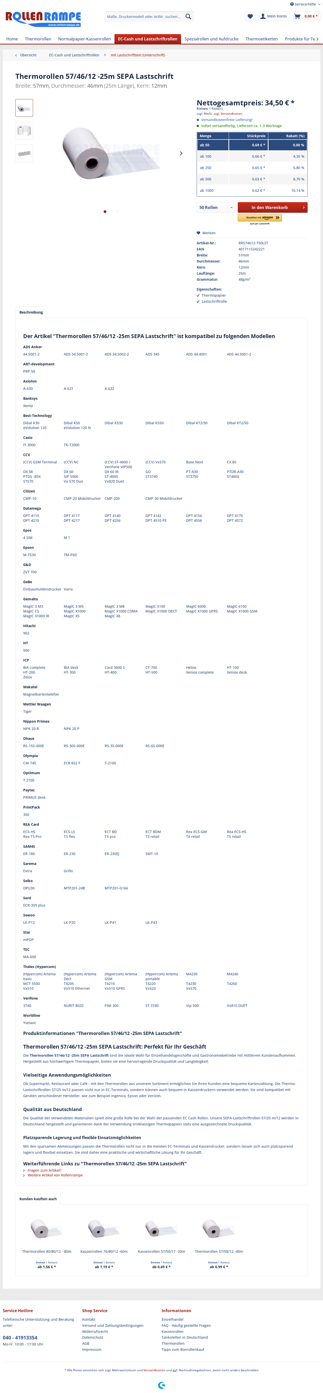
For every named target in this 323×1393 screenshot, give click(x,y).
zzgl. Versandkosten (228, 113)
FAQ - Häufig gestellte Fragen (186, 1325)
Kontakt (88, 1319)
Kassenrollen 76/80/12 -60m (104, 1251)
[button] (260, 219)
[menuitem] (149, 16)
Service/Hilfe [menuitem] (303, 4)
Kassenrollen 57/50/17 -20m (161, 1251)
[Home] (12, 39)
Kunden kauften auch (38, 1198)
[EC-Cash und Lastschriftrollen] (147, 39)
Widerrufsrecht (95, 1331)
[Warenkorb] (306, 16)
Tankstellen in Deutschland (185, 1337)
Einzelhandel (173, 1319)
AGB (85, 1343)
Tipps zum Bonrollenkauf (183, 1349)
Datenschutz (92, 1337)
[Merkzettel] (250, 16)
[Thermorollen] (38, 39)
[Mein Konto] (273, 16)
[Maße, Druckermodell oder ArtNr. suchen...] (149, 16)
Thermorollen (173, 1343)
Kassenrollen (173, 1331)
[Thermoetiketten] (261, 39)
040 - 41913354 (20, 1337)
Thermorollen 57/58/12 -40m (219, 1251)
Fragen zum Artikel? (42, 1170)
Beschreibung (31, 312)
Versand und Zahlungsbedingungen (112, 1325)
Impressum (91, 1349)
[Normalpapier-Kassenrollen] (84, 39)
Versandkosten (154, 1370)
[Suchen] (188, 16)
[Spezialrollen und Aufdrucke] (211, 39)
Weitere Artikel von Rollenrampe (53, 1175)
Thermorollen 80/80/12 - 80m (46, 1251)
